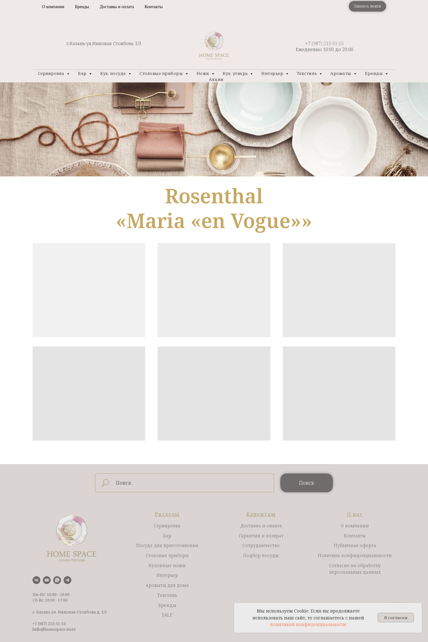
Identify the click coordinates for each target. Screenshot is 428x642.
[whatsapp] (57, 580)
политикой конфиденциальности (308, 624)
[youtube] (47, 580)
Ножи (203, 73)
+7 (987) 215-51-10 (324, 43)
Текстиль (307, 73)
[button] (367, 6)
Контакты (154, 6)
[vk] (36, 580)
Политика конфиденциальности (355, 555)
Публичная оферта (355, 545)
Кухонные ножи (167, 565)
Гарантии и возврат (261, 536)
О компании (53, 6)
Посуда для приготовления (167, 545)
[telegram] (67, 580)
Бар (83, 73)
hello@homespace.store (54, 629)
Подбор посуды (261, 555)
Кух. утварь (236, 73)
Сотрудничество (261, 545)
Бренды (82, 6)
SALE (167, 615)
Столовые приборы (162, 73)
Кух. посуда (113, 73)
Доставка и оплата (117, 6)
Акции (216, 79)
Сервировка (52, 73)
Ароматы (341, 73)
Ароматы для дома (167, 585)
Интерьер (272, 73)
